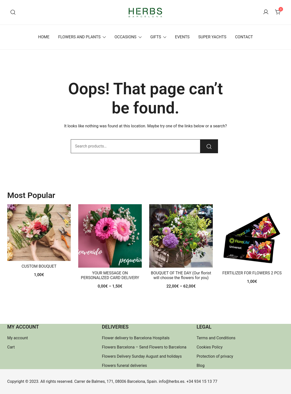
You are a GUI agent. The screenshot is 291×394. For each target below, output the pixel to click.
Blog (201, 365)
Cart (11, 347)
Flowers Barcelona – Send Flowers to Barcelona (144, 347)
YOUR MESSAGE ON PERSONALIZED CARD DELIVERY (110, 275)
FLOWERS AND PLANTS (79, 37)
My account (17, 338)
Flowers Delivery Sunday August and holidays (142, 356)
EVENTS (182, 37)
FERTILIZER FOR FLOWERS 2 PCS (252, 273)
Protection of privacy (215, 356)
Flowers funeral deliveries (124, 365)
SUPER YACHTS (212, 37)
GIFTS (155, 37)
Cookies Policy (209, 347)
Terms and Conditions (216, 338)
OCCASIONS (126, 37)
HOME (43, 37)
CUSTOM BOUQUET (38, 266)
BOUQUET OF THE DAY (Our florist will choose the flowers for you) (181, 275)
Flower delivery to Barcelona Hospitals (136, 338)
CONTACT (244, 37)
